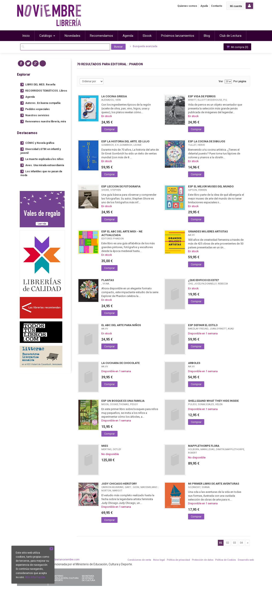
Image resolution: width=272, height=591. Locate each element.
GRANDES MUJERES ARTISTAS (208, 231)
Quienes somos (187, 5)
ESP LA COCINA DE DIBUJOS (206, 141)
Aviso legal (159, 559)
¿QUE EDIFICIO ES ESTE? (203, 280)
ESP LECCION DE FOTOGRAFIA (120, 186)
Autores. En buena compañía (42, 103)
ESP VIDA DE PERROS (201, 96)
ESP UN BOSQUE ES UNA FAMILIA (122, 400)
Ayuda (204, 5)
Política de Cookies (225, 559)
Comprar (109, 129)
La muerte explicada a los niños (44, 159)
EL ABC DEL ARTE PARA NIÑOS (121, 325)
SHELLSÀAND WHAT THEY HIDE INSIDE (213, 400)
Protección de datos (202, 559)
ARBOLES (194, 363)
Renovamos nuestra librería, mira (45, 121)
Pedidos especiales (37, 109)
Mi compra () (237, 47)
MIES (104, 445)
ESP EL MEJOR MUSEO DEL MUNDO (211, 186)
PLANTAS (107, 280)
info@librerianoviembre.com (62, 559)
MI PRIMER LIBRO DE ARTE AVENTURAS (213, 483)
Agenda (30, 96)
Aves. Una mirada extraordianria (44, 165)
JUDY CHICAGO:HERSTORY (119, 483)
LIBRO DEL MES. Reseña (40, 84)
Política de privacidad (178, 559)
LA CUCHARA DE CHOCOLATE (120, 363)
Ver (221, 81)
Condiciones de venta (139, 559)
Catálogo (47, 36)
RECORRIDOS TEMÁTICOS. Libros (46, 90)
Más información (35, 577)
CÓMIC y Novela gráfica (39, 142)
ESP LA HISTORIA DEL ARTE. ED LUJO (125, 141)
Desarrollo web (246, 559)
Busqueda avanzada (143, 46)
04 (241, 542)
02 (227, 542)
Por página (239, 81)
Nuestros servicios (37, 115)
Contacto (216, 5)
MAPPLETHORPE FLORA (203, 445)
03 (234, 542)
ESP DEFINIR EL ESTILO (203, 325)
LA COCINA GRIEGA (114, 96)
